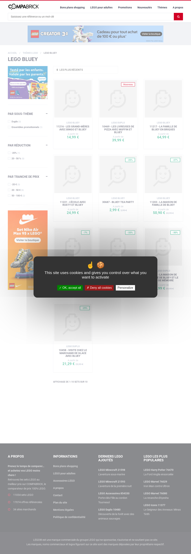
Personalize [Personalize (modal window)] (125, 287)
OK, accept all (70, 287)
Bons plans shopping (72, 7)
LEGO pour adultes (101, 7)
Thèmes (162, 7)
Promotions (125, 7)
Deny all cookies (99, 287)
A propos (178, 7)
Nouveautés (144, 7)
